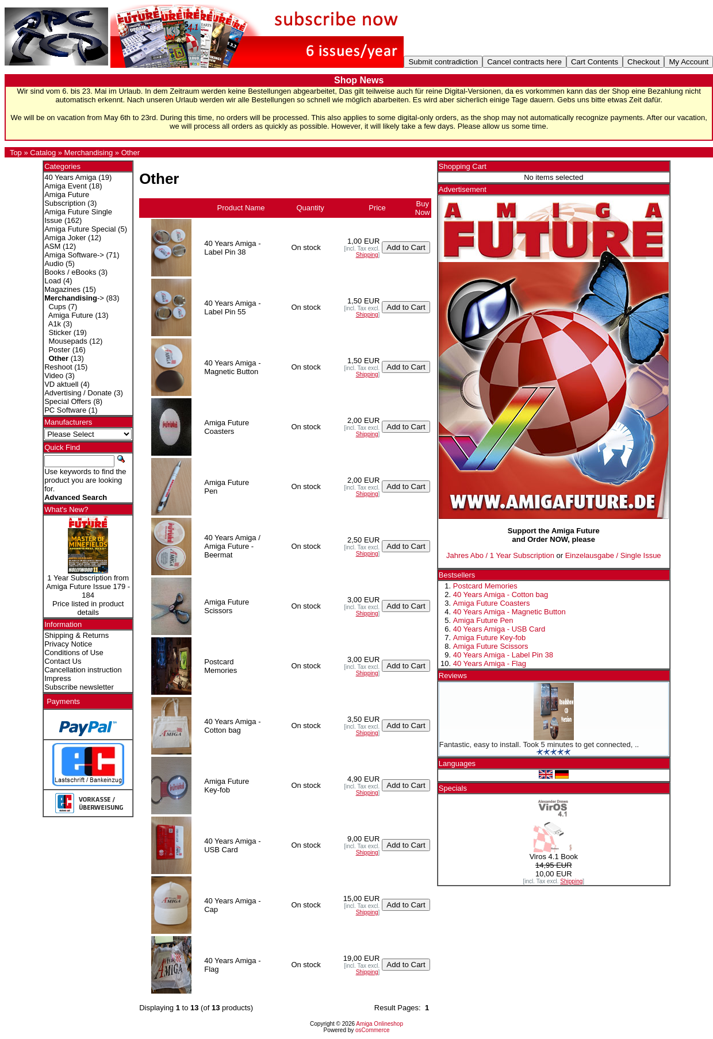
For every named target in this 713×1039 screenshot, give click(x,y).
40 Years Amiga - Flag (489, 663)
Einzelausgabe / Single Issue (613, 555)
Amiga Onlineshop (379, 1024)
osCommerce (372, 1030)
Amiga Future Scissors (490, 646)
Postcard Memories (485, 586)
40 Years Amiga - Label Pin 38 (503, 655)
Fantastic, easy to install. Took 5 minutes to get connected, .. (539, 744)
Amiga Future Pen (483, 620)
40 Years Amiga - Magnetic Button (509, 611)
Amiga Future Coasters (491, 603)
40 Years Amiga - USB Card (499, 629)
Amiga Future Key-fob (489, 637)
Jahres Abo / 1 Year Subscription (500, 555)
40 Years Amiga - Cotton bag (501, 594)
